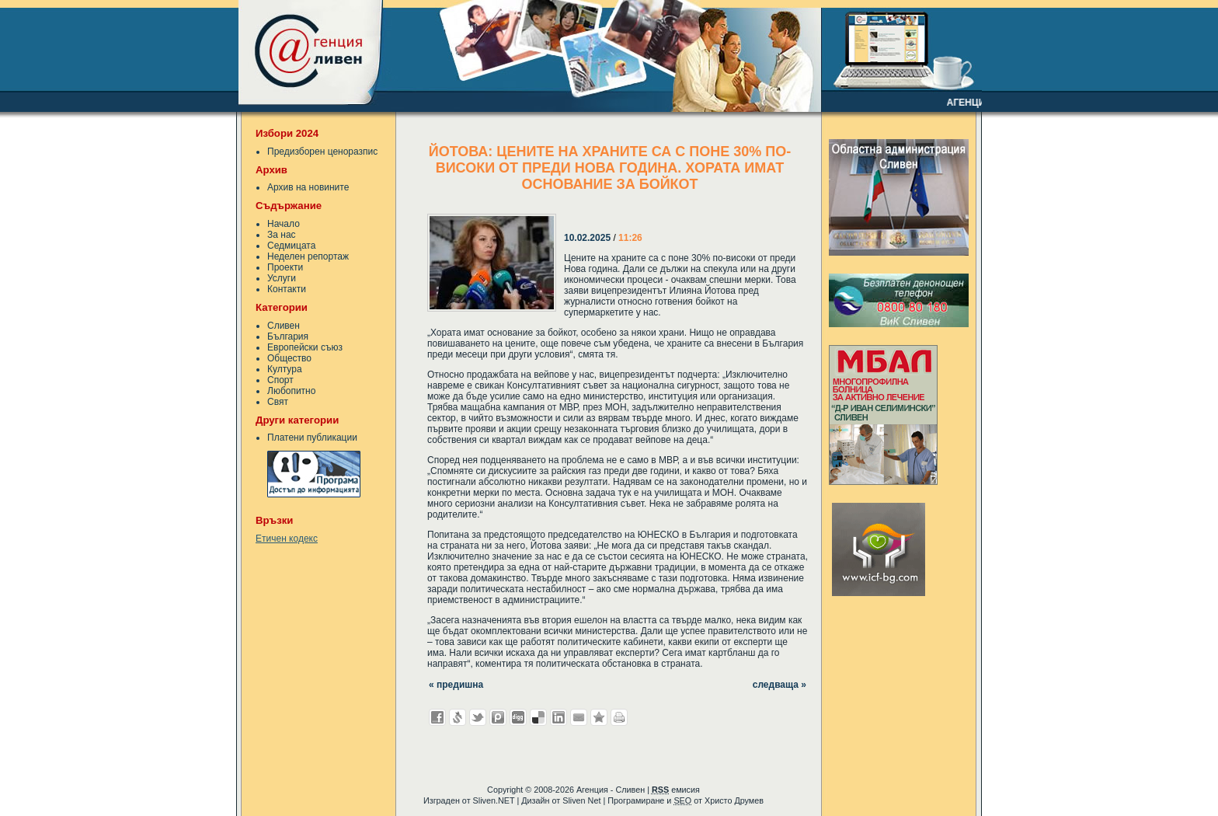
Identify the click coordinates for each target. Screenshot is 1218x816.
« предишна (456, 684)
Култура (284, 369)
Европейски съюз (305, 347)
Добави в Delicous (538, 717)
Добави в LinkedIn (558, 717)
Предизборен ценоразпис (322, 151)
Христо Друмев (734, 800)
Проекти (285, 267)
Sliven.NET (494, 800)
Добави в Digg (518, 717)
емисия (676, 789)
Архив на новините (308, 187)
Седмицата (291, 245)
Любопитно (291, 390)
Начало (283, 223)
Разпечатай (619, 717)
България (287, 336)
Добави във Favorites (598, 717)
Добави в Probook (497, 717)
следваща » (779, 684)
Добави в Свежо (457, 717)
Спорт (280, 380)
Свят (277, 401)
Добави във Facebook (437, 717)
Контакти (286, 289)
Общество (289, 358)
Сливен (283, 325)
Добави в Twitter (477, 717)
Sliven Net (581, 800)
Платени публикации (312, 437)
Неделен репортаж (308, 256)
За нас (281, 234)
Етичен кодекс (287, 538)
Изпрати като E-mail (578, 717)
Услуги (281, 278)
